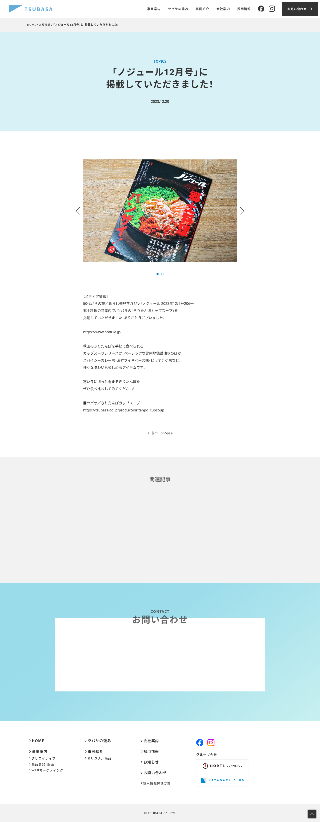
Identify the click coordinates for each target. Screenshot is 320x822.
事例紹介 (202, 8)
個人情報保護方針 (155, 783)
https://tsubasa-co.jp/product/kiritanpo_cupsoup (123, 410)
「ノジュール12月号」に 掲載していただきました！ (86, 25)
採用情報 (244, 8)
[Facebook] (261, 9)
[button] (157, 274)
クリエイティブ (42, 758)
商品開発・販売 (41, 764)
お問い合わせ (153, 772)
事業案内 (154, 8)
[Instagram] (272, 9)
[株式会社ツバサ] (31, 9)
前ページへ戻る (160, 433)
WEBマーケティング (46, 770)
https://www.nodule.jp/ (102, 332)
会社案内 (223, 8)
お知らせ (45, 25)
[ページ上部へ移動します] (312, 814)
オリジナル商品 (98, 758)
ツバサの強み (178, 8)
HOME (31, 25)
